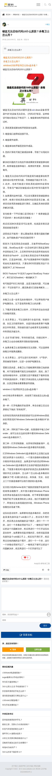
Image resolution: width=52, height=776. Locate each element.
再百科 (8, 15)
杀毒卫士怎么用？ (11, 61)
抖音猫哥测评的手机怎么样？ (14, 691)
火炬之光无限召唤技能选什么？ (15, 738)
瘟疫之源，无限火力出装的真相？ (16, 724)
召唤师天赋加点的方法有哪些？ (15, 743)
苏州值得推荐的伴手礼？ (12, 720)
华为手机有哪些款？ (10, 705)
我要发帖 (27, 635)
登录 (14, 650)
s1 (11, 389)
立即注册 (38, 650)
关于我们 (15, 766)
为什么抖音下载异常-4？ (12, 752)
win (33, 110)
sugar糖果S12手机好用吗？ (13, 677)
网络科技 (16, 15)
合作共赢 (30, 766)
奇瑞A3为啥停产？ (9, 747)
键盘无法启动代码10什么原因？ (18, 57)
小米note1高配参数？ (11, 700)
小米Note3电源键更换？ (12, 673)
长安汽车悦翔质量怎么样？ (13, 729)
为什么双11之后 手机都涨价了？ (15, 686)
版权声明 (22, 766)
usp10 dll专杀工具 (42, 563)
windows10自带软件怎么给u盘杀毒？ (20, 65)
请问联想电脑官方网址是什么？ (15, 696)
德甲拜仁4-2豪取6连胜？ (12, 733)
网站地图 (37, 766)
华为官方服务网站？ (10, 682)
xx (8, 24)
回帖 (7, 570)
